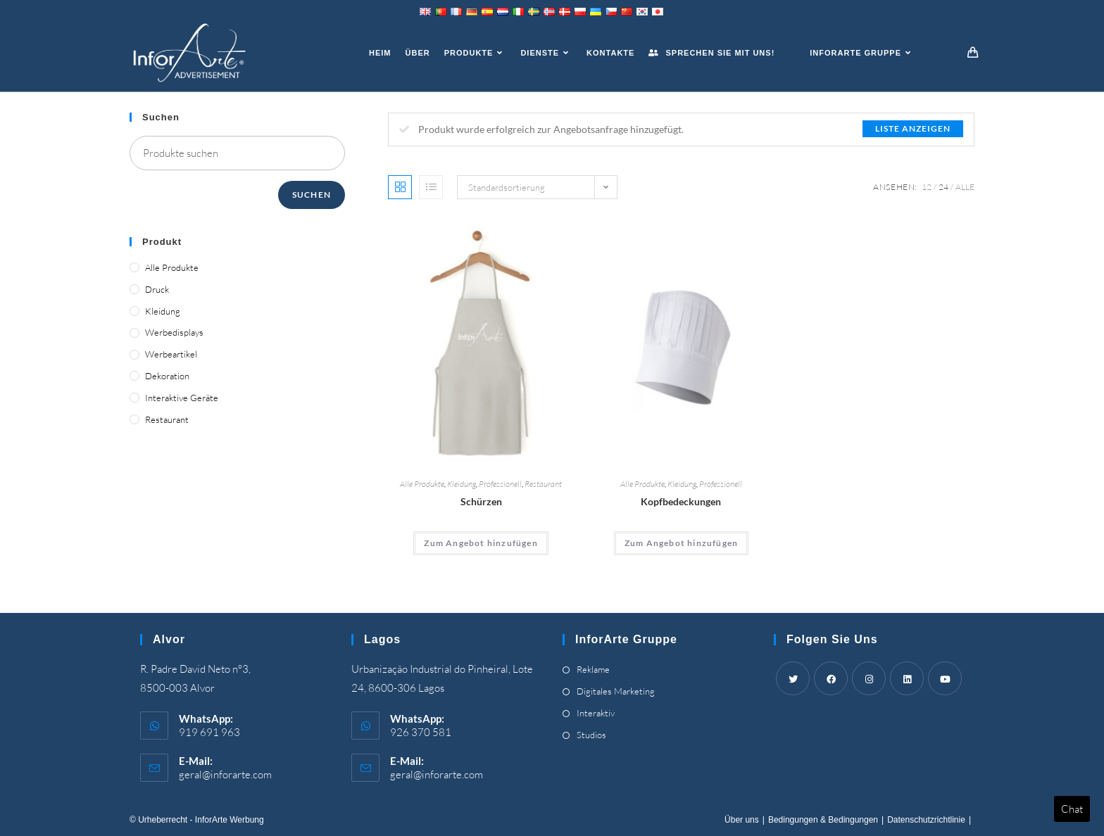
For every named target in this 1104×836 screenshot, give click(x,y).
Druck (157, 289)
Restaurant (543, 484)
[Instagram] (869, 678)
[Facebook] (831, 678)
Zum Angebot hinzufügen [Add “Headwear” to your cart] (681, 543)
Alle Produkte (422, 484)
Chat (1072, 809)
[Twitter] (793, 678)
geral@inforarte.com (225, 774)
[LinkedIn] (907, 678)
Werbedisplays (174, 332)
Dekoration (167, 375)
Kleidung (461, 484)
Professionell (500, 484)
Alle (964, 187)
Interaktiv (596, 712)
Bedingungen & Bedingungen (823, 820)
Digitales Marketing (616, 691)
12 (927, 187)
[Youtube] (945, 678)
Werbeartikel (171, 354)
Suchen (311, 194)
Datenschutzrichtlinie (926, 820)
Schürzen (481, 501)
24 (943, 187)
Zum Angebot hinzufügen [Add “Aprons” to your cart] (480, 543)
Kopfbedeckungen (681, 501)
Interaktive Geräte (181, 397)
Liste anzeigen (913, 128)
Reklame (593, 669)
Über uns (741, 820)
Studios (591, 734)
